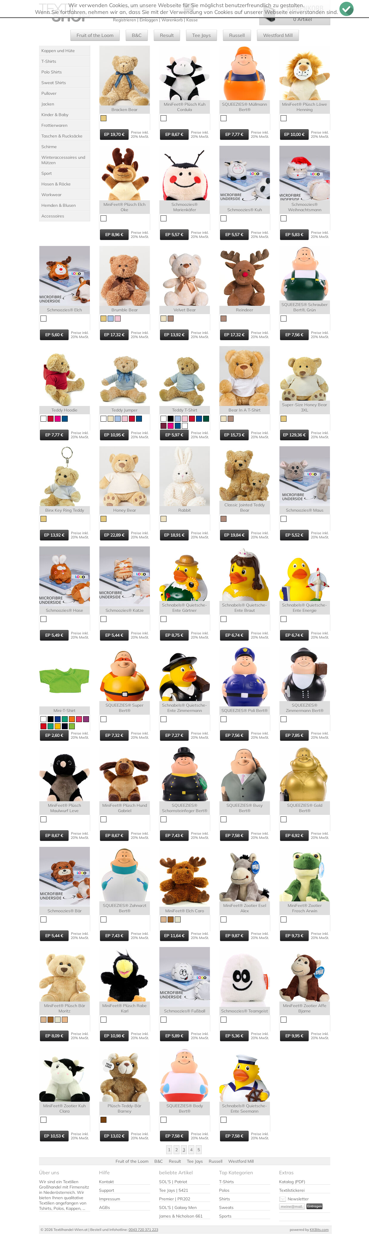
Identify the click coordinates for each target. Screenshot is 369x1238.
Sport (46, 173)
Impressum (109, 1199)
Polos (224, 1190)
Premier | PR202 (174, 1199)
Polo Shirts (51, 72)
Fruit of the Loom (95, 35)
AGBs (104, 1207)
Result (167, 35)
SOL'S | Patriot (173, 1181)
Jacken (47, 104)
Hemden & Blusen (58, 205)
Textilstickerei (292, 1190)
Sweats (226, 1207)
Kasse (192, 20)
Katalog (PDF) (292, 1181)
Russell (237, 35)
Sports (225, 1216)
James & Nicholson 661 (181, 1216)
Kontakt (106, 1181)
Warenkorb (172, 20)
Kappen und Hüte (58, 50)
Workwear (51, 194)
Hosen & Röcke (56, 184)
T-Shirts (48, 61)
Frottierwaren (54, 125)
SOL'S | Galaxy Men (178, 1207)
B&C (137, 35)
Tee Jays (201, 35)
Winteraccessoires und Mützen (63, 160)
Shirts (224, 1199)
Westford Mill (278, 35)
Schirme (49, 146)
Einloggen (149, 20)
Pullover (48, 93)
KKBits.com (319, 1229)
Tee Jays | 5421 (173, 1190)
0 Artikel (302, 19)
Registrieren (124, 20)
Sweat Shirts (53, 82)
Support (106, 1190)
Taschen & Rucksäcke (61, 136)
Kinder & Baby (54, 114)
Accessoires (52, 216)
